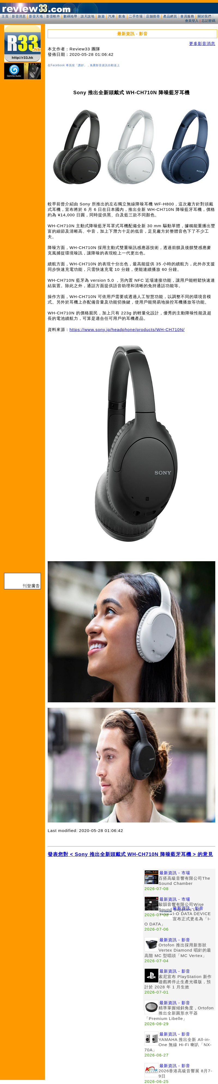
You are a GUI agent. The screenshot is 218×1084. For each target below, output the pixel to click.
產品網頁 (170, 16)
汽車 (111, 16)
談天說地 (87, 16)
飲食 (122, 16)
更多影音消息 (202, 43)
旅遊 (101, 16)
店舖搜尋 (153, 16)
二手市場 (136, 16)
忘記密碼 (208, 21)
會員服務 (187, 16)
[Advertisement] (51, 920)
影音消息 (19, 16)
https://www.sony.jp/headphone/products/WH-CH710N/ (127, 329)
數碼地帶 (70, 16)
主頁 (5, 16)
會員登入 (192, 21)
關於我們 (204, 16)
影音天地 (36, 16)
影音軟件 (53, 16)
